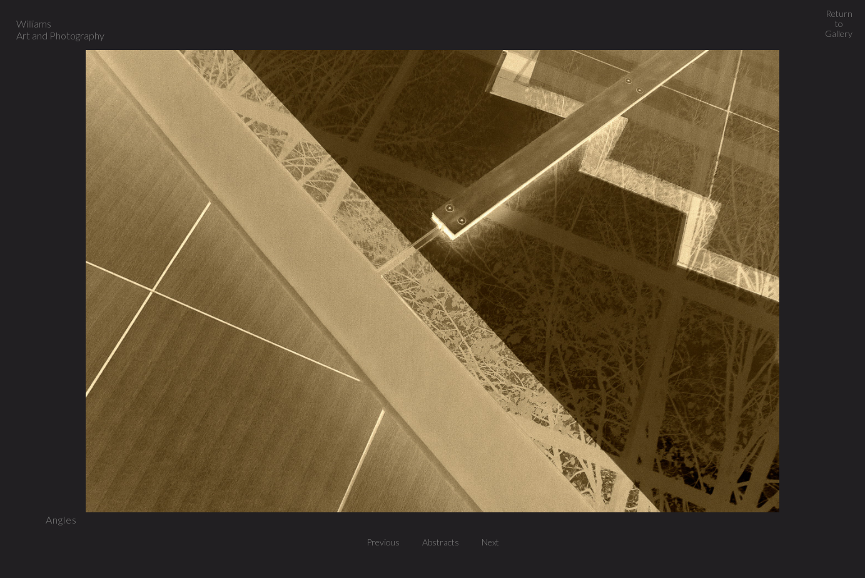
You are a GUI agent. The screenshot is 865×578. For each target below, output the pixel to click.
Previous (387, 542)
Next (490, 542)
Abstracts (444, 542)
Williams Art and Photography (60, 29)
